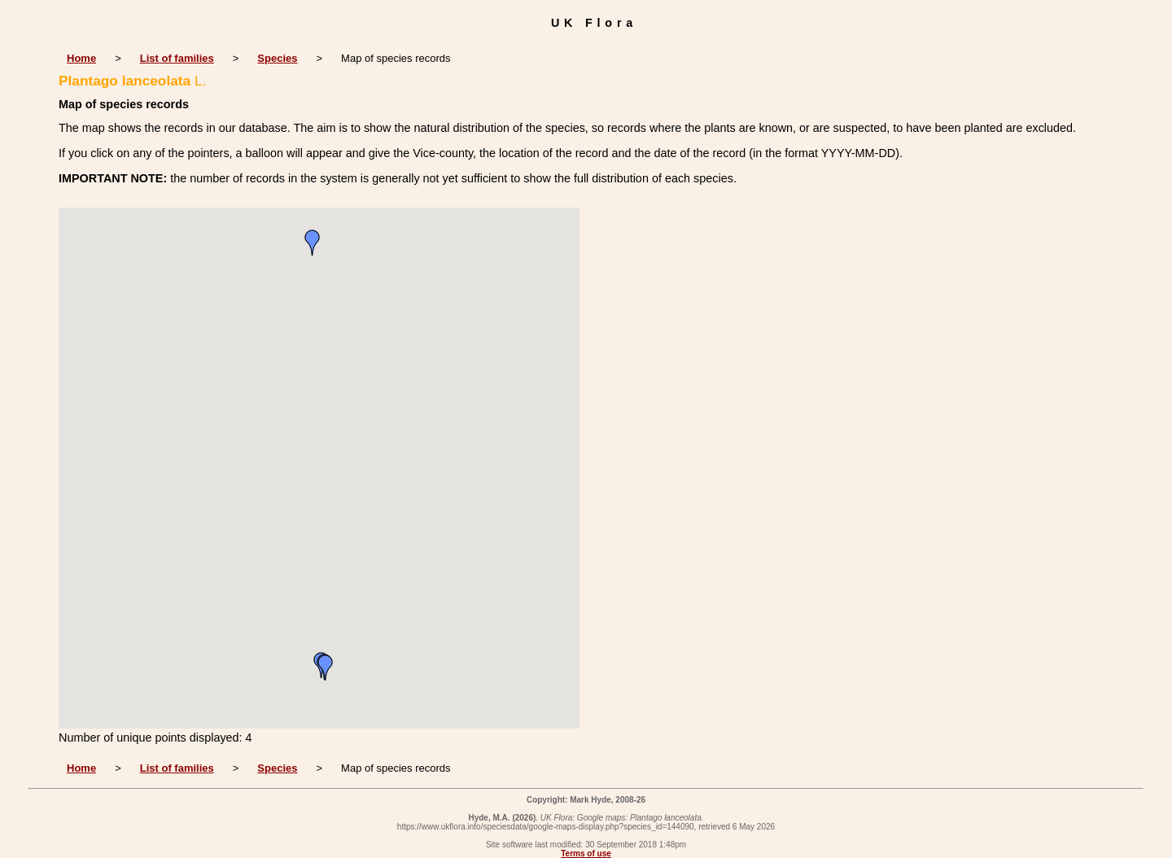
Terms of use (586, 853)
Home (81, 58)
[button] (313, 243)
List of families (177, 58)
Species (277, 58)
